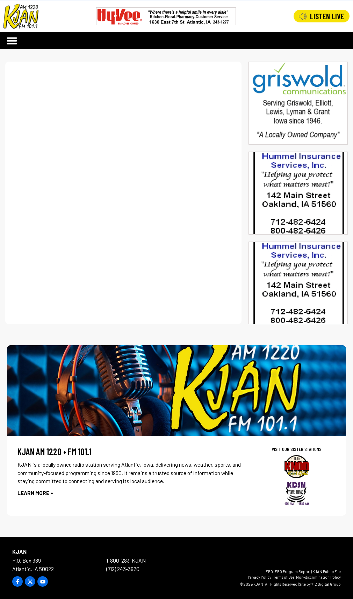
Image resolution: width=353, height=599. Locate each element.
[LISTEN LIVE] (303, 16)
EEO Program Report (293, 571)
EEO (269, 571)
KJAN (19, 551)
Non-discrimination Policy (318, 577)
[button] (11, 40)
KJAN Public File (326, 571)
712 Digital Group (326, 584)
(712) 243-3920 (122, 568)
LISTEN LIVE (327, 16)
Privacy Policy (259, 577)
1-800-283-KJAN (126, 560)
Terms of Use (283, 577)
